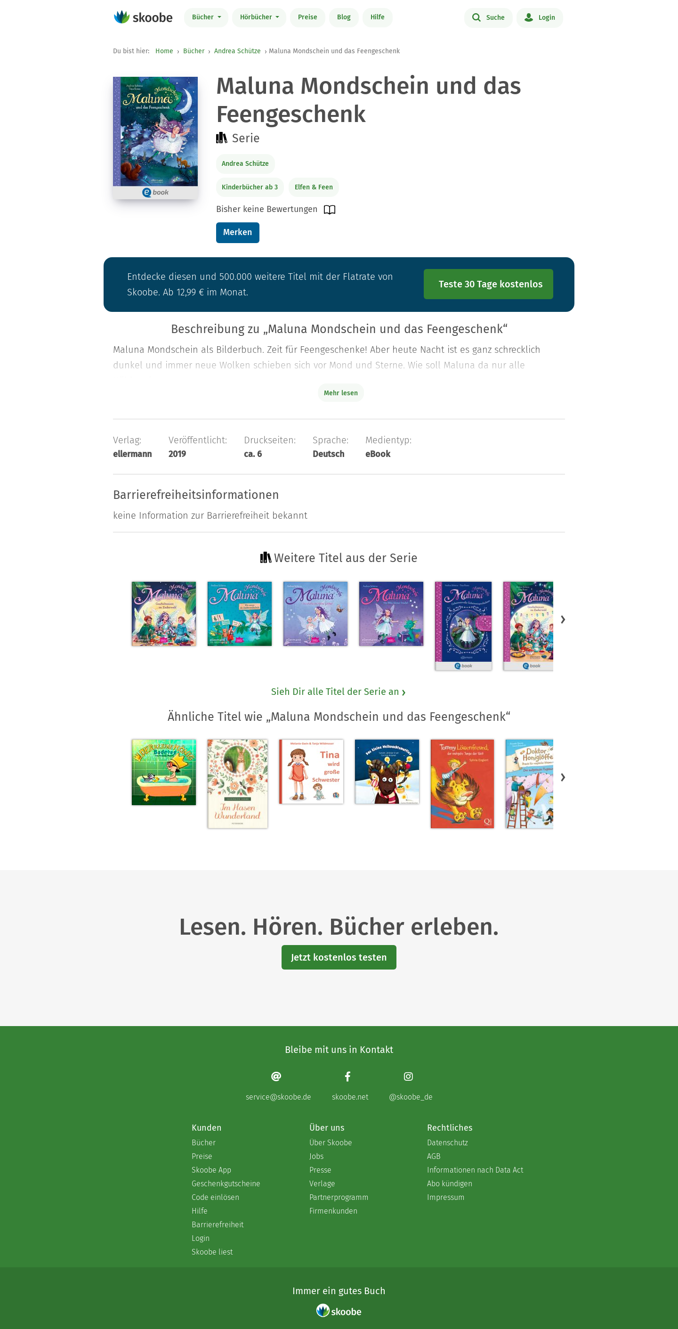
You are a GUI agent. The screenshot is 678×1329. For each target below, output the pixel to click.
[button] (563, 619)
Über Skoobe (330, 1142)
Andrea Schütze (237, 51)
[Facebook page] (350, 1086)
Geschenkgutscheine (226, 1183)
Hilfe (378, 17)
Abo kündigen (449, 1183)
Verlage (322, 1183)
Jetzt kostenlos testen (339, 957)
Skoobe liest (212, 1251)
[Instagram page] (410, 1086)
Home (164, 51)
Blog (344, 17)
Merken (237, 232)
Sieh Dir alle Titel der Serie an (339, 691)
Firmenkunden (333, 1211)
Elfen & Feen (314, 187)
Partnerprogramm (339, 1197)
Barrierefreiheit (217, 1224)
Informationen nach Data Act (475, 1170)
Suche (488, 17)
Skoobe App (211, 1170)
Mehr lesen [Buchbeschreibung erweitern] (341, 393)
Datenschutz (447, 1142)
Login (540, 17)
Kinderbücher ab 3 (250, 187)
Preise (307, 17)
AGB (434, 1156)
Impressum (446, 1197)
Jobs (316, 1156)
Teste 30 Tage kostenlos (491, 284)
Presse (320, 1170)
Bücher (204, 17)
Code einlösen (215, 1197)
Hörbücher (257, 17)
